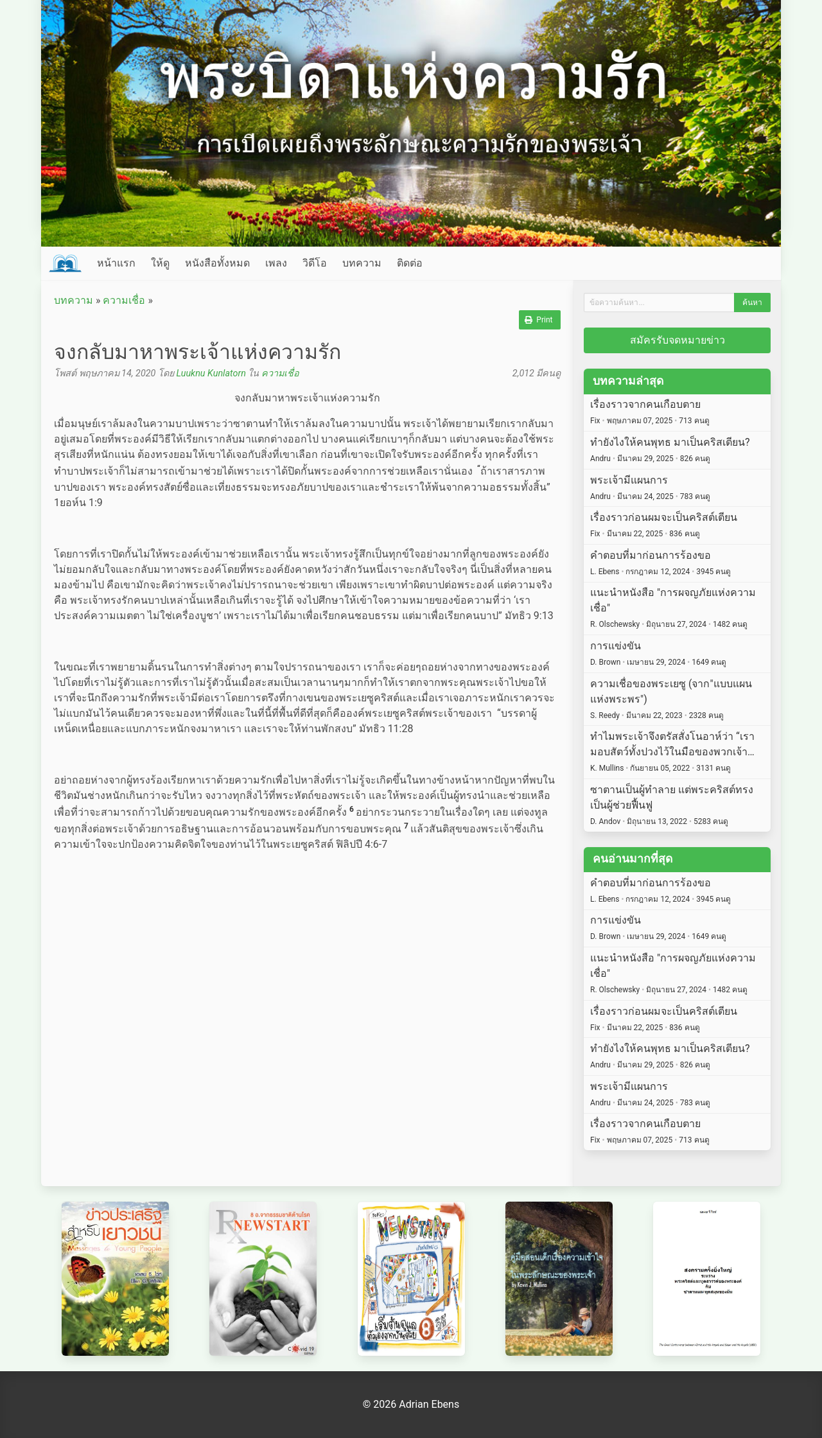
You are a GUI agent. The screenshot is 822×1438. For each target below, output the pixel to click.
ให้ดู (160, 263)
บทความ (361, 263)
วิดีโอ (314, 263)
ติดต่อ (410, 263)
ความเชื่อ (124, 300)
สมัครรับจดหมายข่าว (677, 340)
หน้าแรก (116, 263)
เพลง (276, 263)
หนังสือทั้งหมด (217, 263)
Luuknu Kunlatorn (210, 373)
